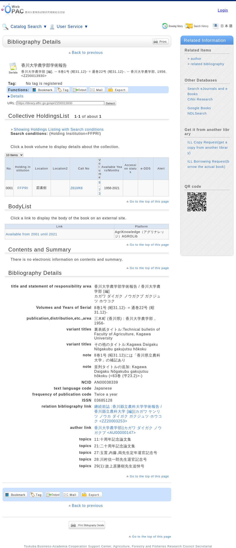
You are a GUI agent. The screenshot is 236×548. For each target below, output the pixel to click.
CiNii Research (200, 99)
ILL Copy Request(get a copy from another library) (207, 147)
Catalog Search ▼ (24, 26)
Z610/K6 (77, 188)
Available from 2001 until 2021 (31, 234)
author (196, 59)
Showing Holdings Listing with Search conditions (59, 129)
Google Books (199, 108)
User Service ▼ (68, 26)
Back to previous (87, 52)
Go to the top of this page (149, 201)
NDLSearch (196, 113)
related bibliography (207, 64)
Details (17, 96)
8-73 (99, 188)
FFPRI (23, 188)
